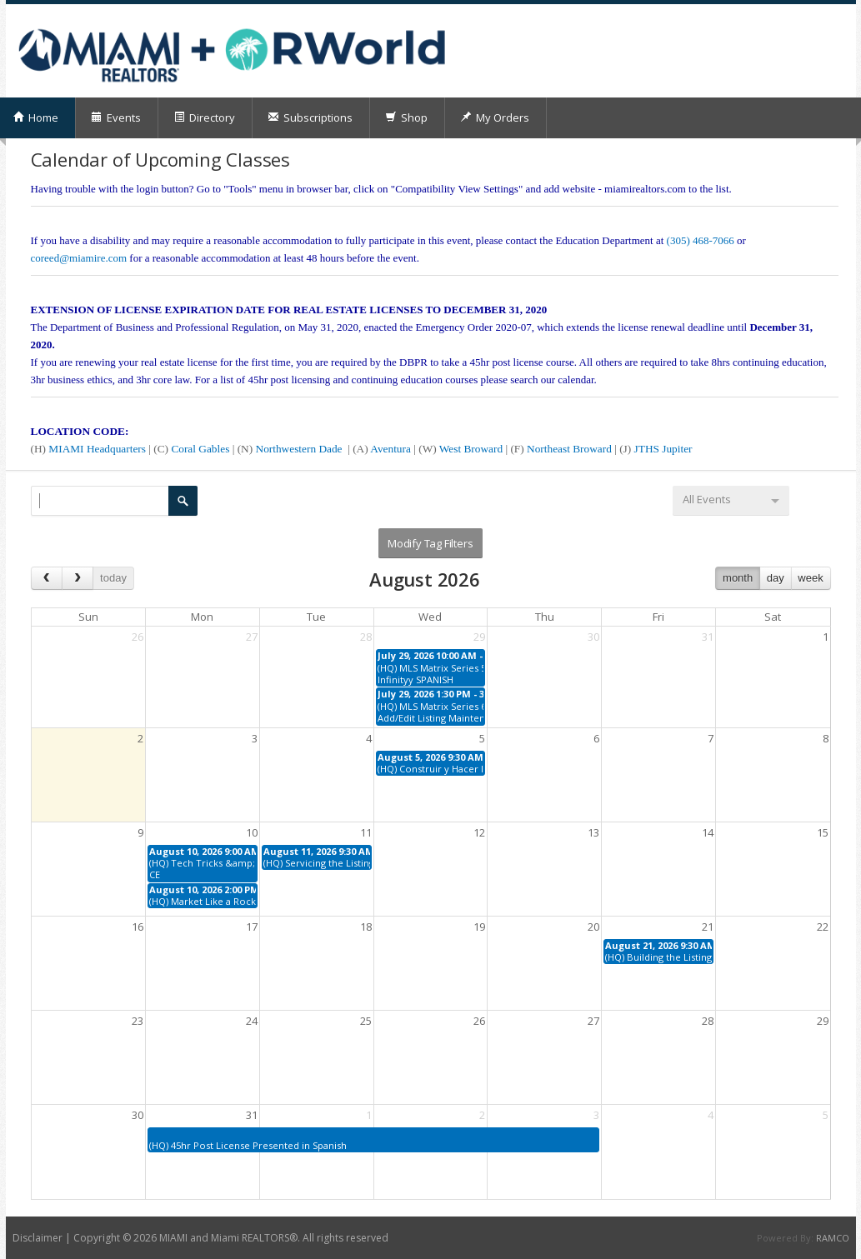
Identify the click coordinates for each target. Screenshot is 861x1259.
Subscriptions (310, 117)
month (738, 578)
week (810, 578)
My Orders (494, 117)
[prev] (47, 578)
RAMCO (832, 1238)
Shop (406, 117)
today (113, 578)
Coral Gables (200, 448)
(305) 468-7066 (700, 240)
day (775, 578)
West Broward (472, 448)
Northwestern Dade (300, 448)
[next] (77, 578)
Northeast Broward (570, 448)
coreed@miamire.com (79, 258)
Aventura (391, 448)
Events (116, 117)
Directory (204, 117)
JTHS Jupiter (663, 448)
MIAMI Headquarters (98, 448)
